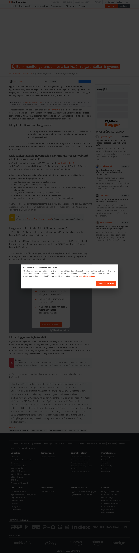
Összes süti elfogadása (106, 283)
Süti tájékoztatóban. (87, 276)
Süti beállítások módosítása (82, 283)
